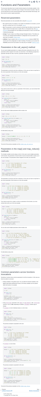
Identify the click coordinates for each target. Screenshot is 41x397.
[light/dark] (34, 2)
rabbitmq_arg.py (35, 42)
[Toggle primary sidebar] (1, 2)
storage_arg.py (16, 37)
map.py (24, 25)
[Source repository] (29, 2)
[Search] (37, 2)
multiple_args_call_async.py (26, 144)
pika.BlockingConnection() (23, 39)
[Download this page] (32, 2)
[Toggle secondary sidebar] (39, 2)
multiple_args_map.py (25, 386)
